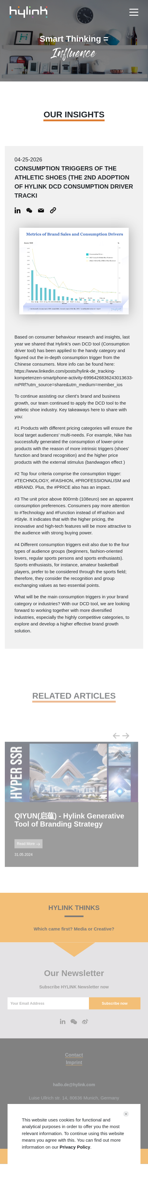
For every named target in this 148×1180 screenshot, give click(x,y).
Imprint (74, 1073)
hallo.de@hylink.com (74, 1095)
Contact (74, 1065)
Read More (28, 855)
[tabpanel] (71, 815)
